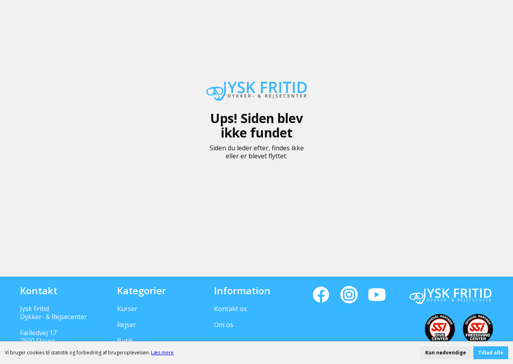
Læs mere (162, 352)
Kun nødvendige (445, 352)
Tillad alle (490, 352)
